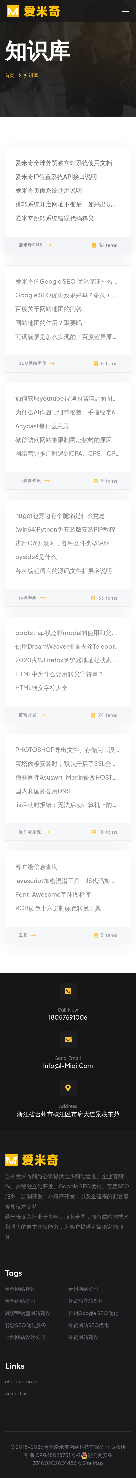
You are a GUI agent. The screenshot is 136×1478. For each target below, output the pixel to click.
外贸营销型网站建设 (27, 1313)
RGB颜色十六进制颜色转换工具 (58, 910)
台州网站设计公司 (25, 1337)
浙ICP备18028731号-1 (54, 1454)
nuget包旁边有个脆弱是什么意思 (60, 517)
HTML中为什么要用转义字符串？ (59, 676)
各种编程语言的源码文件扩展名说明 (63, 573)
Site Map (92, 1463)
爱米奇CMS (35, 245)
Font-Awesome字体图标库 (53, 896)
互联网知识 (34, 483)
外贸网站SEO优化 (88, 1325)
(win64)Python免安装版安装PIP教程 (65, 531)
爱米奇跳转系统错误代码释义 (54, 218)
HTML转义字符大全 (41, 690)
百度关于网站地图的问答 (48, 311)
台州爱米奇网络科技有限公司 (76, 1446)
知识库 (31, 75)
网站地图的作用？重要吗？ (51, 325)
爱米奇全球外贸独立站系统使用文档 (63, 163)
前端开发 (32, 717)
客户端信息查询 (36, 869)
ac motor (16, 1393)
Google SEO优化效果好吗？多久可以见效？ (75, 297)
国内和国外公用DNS (43, 793)
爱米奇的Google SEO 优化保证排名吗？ (70, 283)
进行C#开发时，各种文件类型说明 (62, 545)
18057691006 (67, 1017)
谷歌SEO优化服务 (25, 1325)
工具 (28, 937)
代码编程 (32, 600)
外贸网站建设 (83, 1337)
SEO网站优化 (37, 366)
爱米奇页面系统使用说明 (48, 190)
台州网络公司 (83, 1288)
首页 (9, 75)
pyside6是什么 (36, 559)
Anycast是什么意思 (42, 428)
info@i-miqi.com (68, 1065)
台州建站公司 (20, 1300)
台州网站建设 (20, 1288)
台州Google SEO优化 (93, 1313)
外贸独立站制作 (85, 1300)
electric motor (22, 1381)
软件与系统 (34, 834)
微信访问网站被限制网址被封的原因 (63, 442)
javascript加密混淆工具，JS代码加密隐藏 (71, 882)
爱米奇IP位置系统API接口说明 (56, 177)
